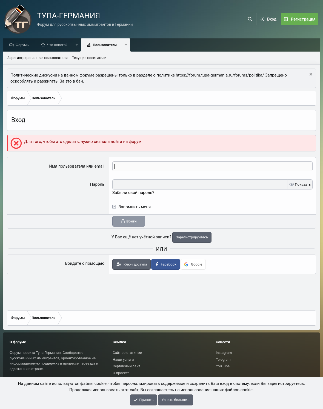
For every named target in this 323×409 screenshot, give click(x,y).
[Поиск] (250, 19)
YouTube (223, 366)
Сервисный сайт (126, 366)
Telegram (223, 359)
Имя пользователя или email (76, 166)
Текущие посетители (89, 58)
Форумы (24, 45)
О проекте (121, 373)
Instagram (224, 353)
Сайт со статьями (127, 353)
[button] (78, 45)
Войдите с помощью (84, 263)
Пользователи (106, 45)
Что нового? (58, 45)
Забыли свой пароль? (133, 192)
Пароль (97, 184)
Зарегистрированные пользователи (37, 58)
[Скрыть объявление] (310, 75)
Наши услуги (123, 359)
